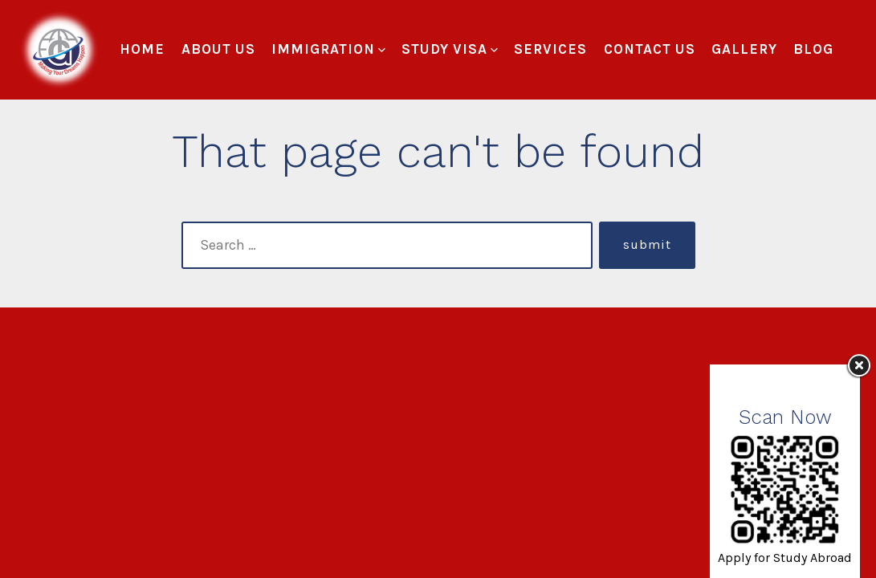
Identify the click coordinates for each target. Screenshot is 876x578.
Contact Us (649, 49)
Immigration (328, 49)
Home (142, 49)
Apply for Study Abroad (785, 557)
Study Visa (449, 49)
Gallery (744, 49)
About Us (218, 49)
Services (550, 49)
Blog (813, 49)
